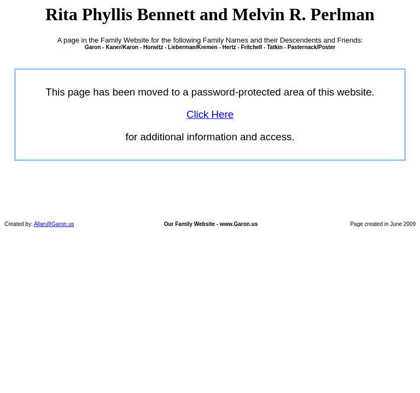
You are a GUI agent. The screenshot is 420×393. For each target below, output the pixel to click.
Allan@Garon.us (54, 224)
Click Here (210, 114)
